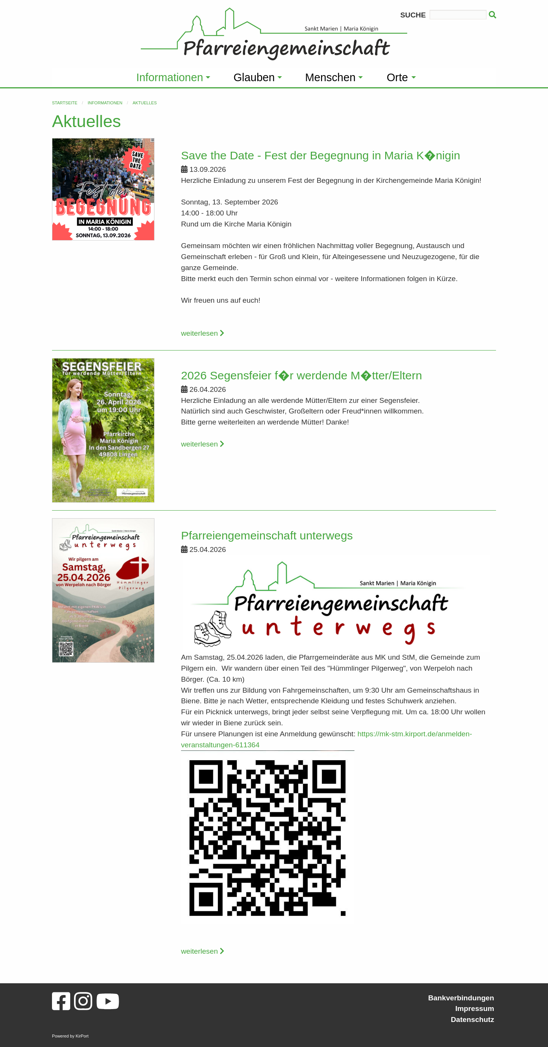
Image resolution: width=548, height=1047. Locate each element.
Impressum (474, 1008)
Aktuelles (144, 103)
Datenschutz (472, 1019)
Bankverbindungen (461, 998)
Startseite (64, 103)
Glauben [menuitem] (254, 77)
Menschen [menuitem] (330, 77)
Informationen (105, 103)
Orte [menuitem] (397, 77)
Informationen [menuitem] (169, 77)
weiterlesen (202, 333)
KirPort (82, 1036)
